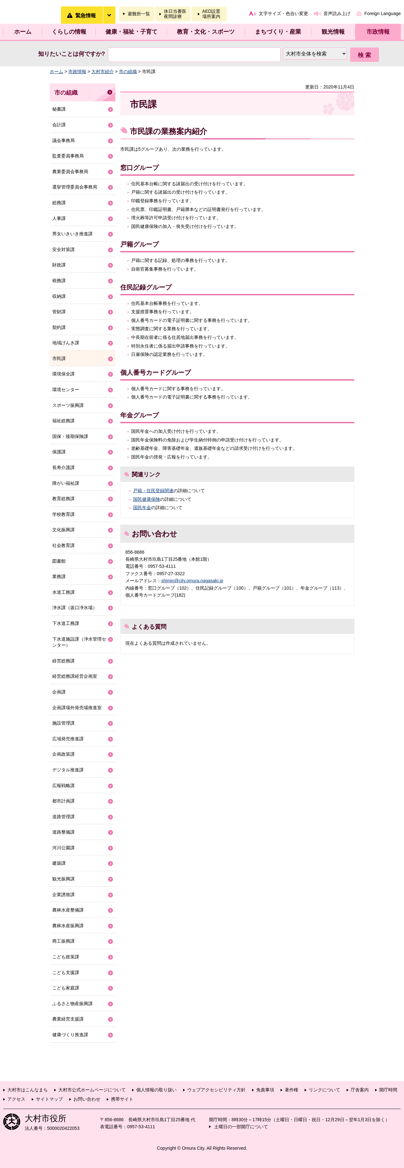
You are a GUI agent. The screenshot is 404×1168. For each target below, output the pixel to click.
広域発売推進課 (68, 738)
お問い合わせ (86, 1099)
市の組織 (128, 71)
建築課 (59, 863)
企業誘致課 (63, 894)
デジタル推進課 (68, 769)
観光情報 (333, 32)
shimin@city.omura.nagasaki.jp (192, 580)
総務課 (59, 202)
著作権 (291, 1089)
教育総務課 (63, 498)
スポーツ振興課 (68, 405)
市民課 (59, 358)
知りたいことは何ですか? (71, 54)
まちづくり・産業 (278, 32)
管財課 (59, 311)
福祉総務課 (63, 420)
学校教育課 (63, 514)
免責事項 (265, 1089)
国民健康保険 (146, 499)
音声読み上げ (337, 13)
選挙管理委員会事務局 (74, 186)
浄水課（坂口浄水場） (74, 607)
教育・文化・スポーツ (206, 32)
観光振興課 (63, 878)
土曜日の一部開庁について (241, 1126)
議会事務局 (63, 140)
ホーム (22, 32)
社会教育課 (63, 545)
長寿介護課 (63, 467)
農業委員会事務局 (70, 171)
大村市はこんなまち (27, 1089)
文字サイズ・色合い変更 (283, 13)
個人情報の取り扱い (156, 1089)
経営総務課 (63, 660)
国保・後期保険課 (70, 436)
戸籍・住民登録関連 (153, 490)
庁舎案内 (360, 1089)
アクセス (16, 1099)
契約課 (59, 327)
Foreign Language (382, 13)
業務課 (59, 576)
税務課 (59, 280)
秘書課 (59, 109)
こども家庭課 (65, 987)
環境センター (65, 389)
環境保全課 (63, 373)
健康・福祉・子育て (131, 32)
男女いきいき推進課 (72, 233)
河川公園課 (63, 847)
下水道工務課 (65, 623)
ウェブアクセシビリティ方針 (216, 1089)
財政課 (59, 264)
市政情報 (378, 32)
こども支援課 (65, 972)
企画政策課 (63, 754)
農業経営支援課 (68, 1018)
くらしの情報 (69, 32)
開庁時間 (388, 1089)
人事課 (59, 218)
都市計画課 (63, 800)
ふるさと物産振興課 (72, 1003)
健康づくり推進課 (70, 1034)
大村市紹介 (102, 71)
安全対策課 (63, 249)
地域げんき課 (65, 342)
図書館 (59, 561)
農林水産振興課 (68, 925)
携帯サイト (122, 1099)
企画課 (59, 691)
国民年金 (142, 507)
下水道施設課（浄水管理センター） (79, 642)
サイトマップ (49, 1099)
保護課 (59, 451)
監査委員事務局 (68, 155)
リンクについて (324, 1089)
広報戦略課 (63, 785)
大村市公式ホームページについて (92, 1089)
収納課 (59, 296)
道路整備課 (63, 832)
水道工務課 (63, 592)
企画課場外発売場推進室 (77, 707)
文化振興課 (63, 529)
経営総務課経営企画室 (74, 676)
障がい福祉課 (65, 483)
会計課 (59, 124)
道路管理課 (63, 816)
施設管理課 (63, 723)
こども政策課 (65, 956)
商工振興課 (63, 941)
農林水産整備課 (68, 909)
